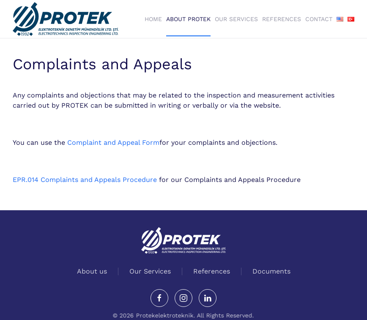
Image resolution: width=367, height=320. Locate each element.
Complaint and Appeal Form (113, 142)
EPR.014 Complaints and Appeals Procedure (86, 180)
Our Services (236, 19)
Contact (318, 19)
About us (92, 271)
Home (153, 19)
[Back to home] (65, 19)
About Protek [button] (188, 19)
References (281, 19)
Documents (271, 271)
